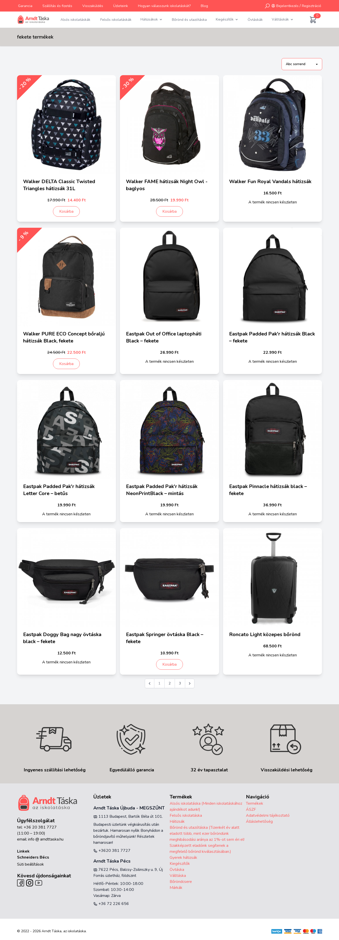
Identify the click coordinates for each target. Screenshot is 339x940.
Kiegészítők (180, 863)
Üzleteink (120, 6)
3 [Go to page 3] (180, 683)
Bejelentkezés (287, 6)
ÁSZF (251, 809)
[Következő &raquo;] (189, 683)
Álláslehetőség (259, 821)
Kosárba (66, 211)
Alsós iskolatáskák (75, 19)
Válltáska (178, 875)
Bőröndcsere (181, 881)
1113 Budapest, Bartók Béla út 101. (128, 816)
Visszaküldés (92, 6)
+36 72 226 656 (111, 903)
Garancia (25, 6)
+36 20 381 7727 (40, 827)
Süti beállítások (30, 864)
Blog (204, 6)
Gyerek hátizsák (183, 857)
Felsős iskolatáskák (115, 19)
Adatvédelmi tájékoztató (268, 815)
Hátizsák (177, 821)
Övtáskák (255, 19)
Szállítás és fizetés (57, 6)
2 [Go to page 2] (170, 683)
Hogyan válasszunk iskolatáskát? (164, 6)
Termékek (254, 803)
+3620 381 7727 (111, 850)
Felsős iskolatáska (186, 815)
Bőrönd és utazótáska (189, 19)
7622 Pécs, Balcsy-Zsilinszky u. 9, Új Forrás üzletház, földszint (128, 872)
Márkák (176, 887)
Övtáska (177, 869)
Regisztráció (311, 6)
